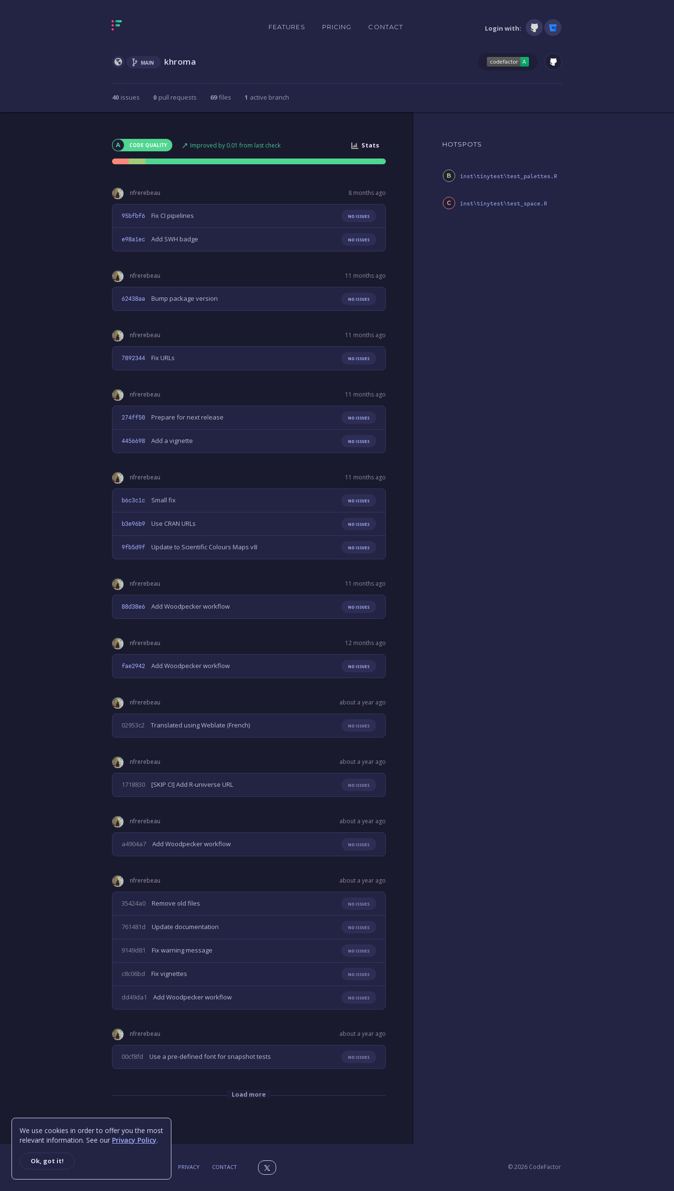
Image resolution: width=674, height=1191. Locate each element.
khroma (180, 61)
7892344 (133, 358)
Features (287, 27)
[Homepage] (147, 27)
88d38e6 (133, 607)
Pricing (337, 27)
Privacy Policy (134, 1140)
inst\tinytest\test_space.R (503, 203)
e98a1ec (133, 239)
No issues (359, 216)
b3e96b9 (133, 524)
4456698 (133, 441)
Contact (385, 27)
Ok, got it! (47, 1161)
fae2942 (133, 666)
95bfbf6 (133, 216)
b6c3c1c (133, 500)
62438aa (133, 299)
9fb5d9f (133, 547)
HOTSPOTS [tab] (462, 144)
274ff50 (133, 417)
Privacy (189, 1166)
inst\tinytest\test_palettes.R (508, 176)
